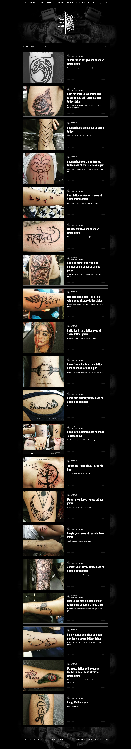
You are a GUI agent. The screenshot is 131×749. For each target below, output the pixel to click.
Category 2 (44, 46)
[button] (106, 47)
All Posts (25, 46)
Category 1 (34, 46)
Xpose (61, 19)
